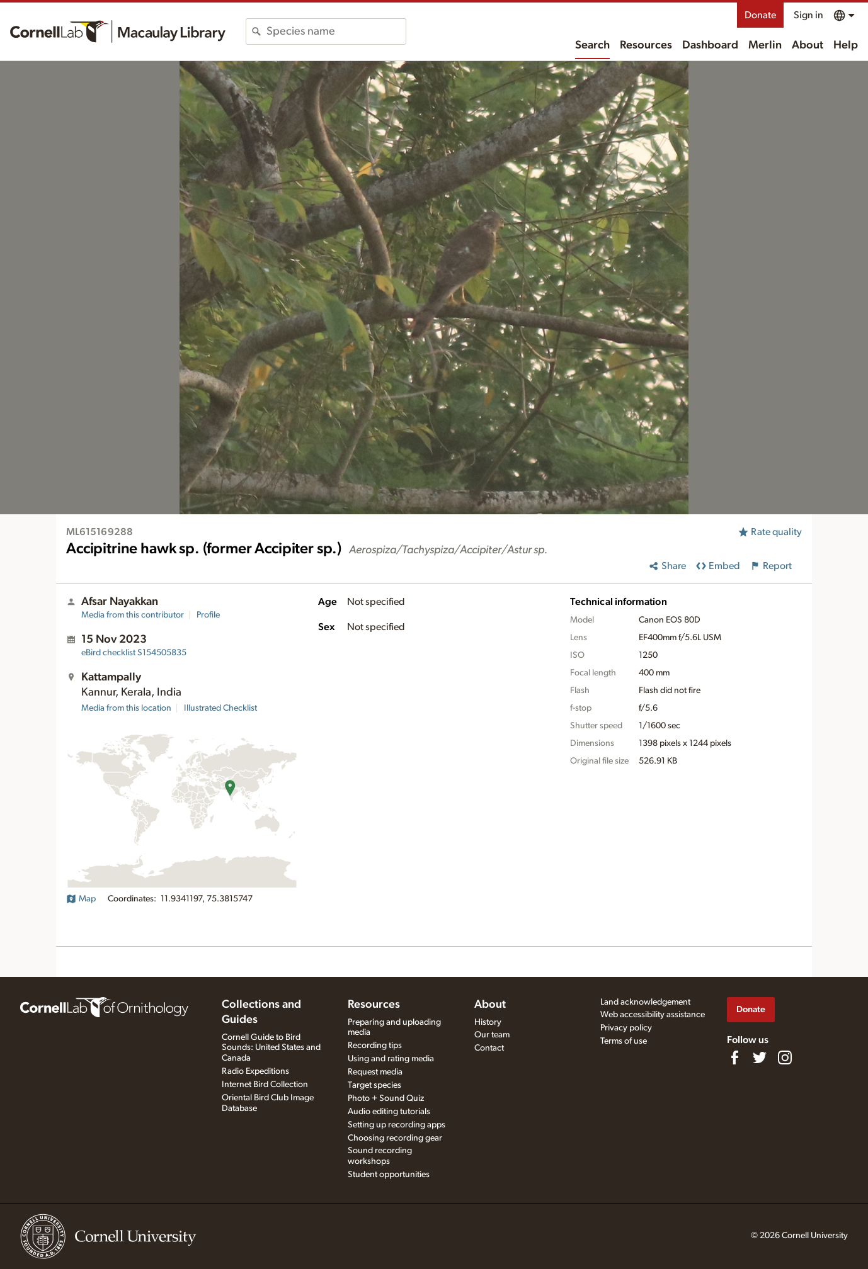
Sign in (808, 15)
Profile (208, 615)
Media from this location (126, 708)
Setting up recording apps (396, 1124)
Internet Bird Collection (265, 1084)
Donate (760, 15)
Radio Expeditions (255, 1071)
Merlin (765, 45)
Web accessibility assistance (652, 1014)
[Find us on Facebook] (734, 1057)
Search (592, 45)
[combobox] (336, 31)
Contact (489, 1048)
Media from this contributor (132, 615)
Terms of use (623, 1041)
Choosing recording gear (395, 1138)
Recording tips (375, 1045)
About (807, 45)
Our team (492, 1034)
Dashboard (710, 45)
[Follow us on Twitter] (759, 1057)
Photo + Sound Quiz (386, 1098)
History (487, 1022)
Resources (646, 45)
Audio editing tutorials (389, 1111)
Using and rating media (391, 1058)
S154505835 (133, 652)
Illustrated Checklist (220, 708)
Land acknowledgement (645, 1002)
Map (81, 898)
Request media (375, 1072)
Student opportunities (389, 1174)
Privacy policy (626, 1028)
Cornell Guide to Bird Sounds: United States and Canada (271, 1048)
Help (845, 45)
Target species (374, 1085)
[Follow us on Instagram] (784, 1057)
